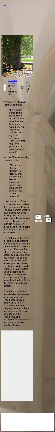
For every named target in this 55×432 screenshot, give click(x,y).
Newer (38, 218)
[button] (5, 6)
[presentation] (38, 216)
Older (47, 218)
